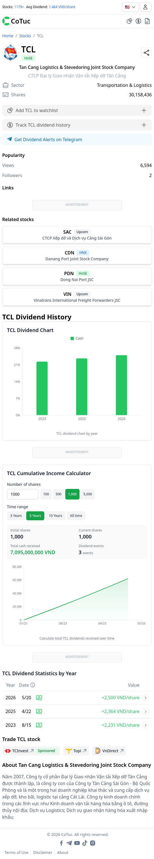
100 (46, 494)
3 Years (16, 515)
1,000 (72, 494)
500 (59, 494)
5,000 (87, 494)
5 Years (35, 515)
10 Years (55, 515)
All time (76, 515)
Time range (17, 506)
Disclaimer (42, 852)
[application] (77, 387)
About (62, 852)
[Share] (146, 52)
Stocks (25, 35)
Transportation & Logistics (124, 85)
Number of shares (23, 484)
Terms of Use (16, 852)
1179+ (19, 6)
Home (7, 35)
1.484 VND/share (62, 6)
